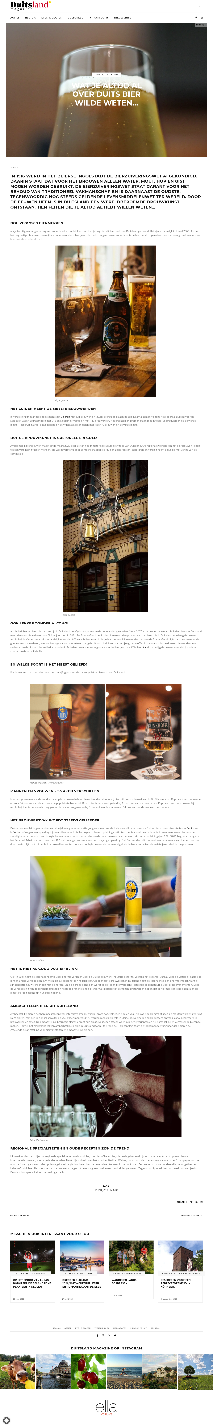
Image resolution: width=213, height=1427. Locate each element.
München (15, 832)
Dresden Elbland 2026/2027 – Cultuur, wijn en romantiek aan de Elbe (81, 1283)
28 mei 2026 (18, 1299)
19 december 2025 (169, 1299)
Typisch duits (111, 75)
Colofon (155, 1328)
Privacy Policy (138, 1328)
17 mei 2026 (117, 1295)
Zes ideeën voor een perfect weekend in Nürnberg (176, 1283)
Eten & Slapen (83, 1328)
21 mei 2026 (67, 1299)
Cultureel (80, 1273)
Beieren (65, 416)
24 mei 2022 (15, 168)
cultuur (19, 1273)
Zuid (138, 1273)
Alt (144, 647)
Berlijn (190, 828)
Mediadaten (119, 1328)
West (44, 1273)
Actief (67, 1328)
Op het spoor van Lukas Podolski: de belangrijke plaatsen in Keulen (32, 1283)
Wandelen (129, 1273)
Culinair (99, 75)
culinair (110, 1190)
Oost (89, 1273)
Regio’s (57, 1328)
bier (98, 1190)
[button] (6, 1420)
